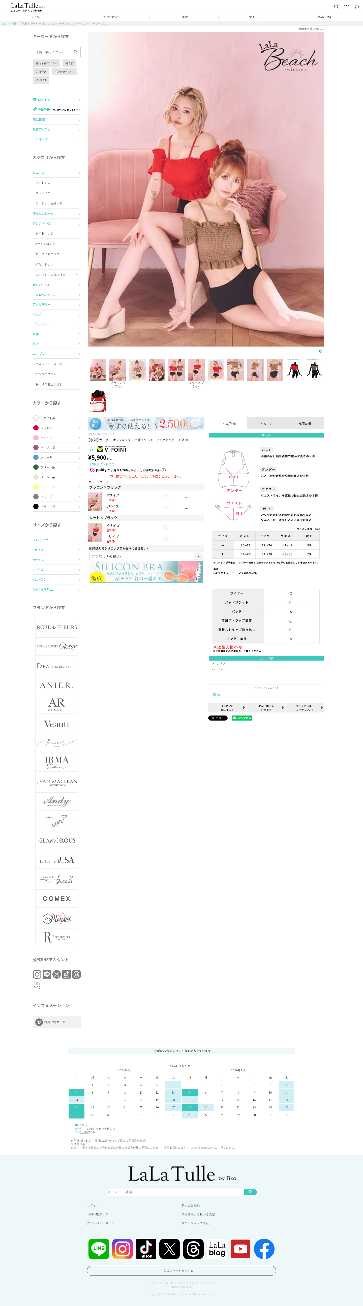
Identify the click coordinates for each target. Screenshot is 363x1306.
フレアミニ (42, 193)
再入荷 (69, 63)
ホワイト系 (47, 418)
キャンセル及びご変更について (305, 707)
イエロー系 (47, 487)
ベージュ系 (47, 477)
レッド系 (46, 428)
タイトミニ (42, 182)
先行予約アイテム (46, 63)
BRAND (36, 17)
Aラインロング (45, 243)
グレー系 (46, 496)
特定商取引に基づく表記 (198, 1214)
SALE (253, 17)
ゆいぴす (41, 80)
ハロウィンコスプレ (49, 363)
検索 (250, 1192)
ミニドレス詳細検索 (49, 203)
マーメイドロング (47, 254)
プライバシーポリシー (102, 1223)
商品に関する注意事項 (266, 707)
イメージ (266, 423)
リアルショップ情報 (195, 1223)
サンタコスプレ (45, 374)
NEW (184, 17)
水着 (13, 23)
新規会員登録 (191, 1205)
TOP (5, 23)
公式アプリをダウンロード (181, 1270)
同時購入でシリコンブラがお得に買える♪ (119, 548)
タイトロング (44, 233)
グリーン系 (47, 467)
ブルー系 (46, 457)
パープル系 (47, 447)
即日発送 (41, 72)
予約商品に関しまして (227, 707)
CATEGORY (111, 17)
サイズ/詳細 (227, 423)
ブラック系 (47, 506)
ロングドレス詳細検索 (50, 274)
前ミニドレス (44, 264)
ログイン (93, 1205)
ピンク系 (46, 438)
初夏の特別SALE (64, 72)
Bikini (217, 694)
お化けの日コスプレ (49, 384)
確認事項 (305, 423)
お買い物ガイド (97, 1214)
